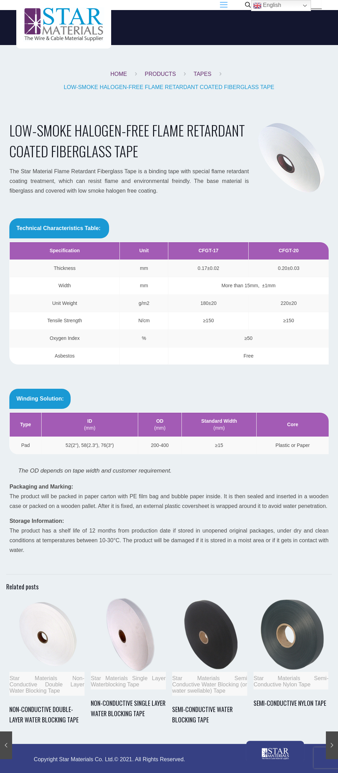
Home (118, 74)
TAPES (202, 74)
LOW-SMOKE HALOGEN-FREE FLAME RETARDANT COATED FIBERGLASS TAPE (169, 87)
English (267, 5)
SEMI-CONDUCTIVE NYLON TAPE (290, 703)
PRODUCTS (160, 74)
